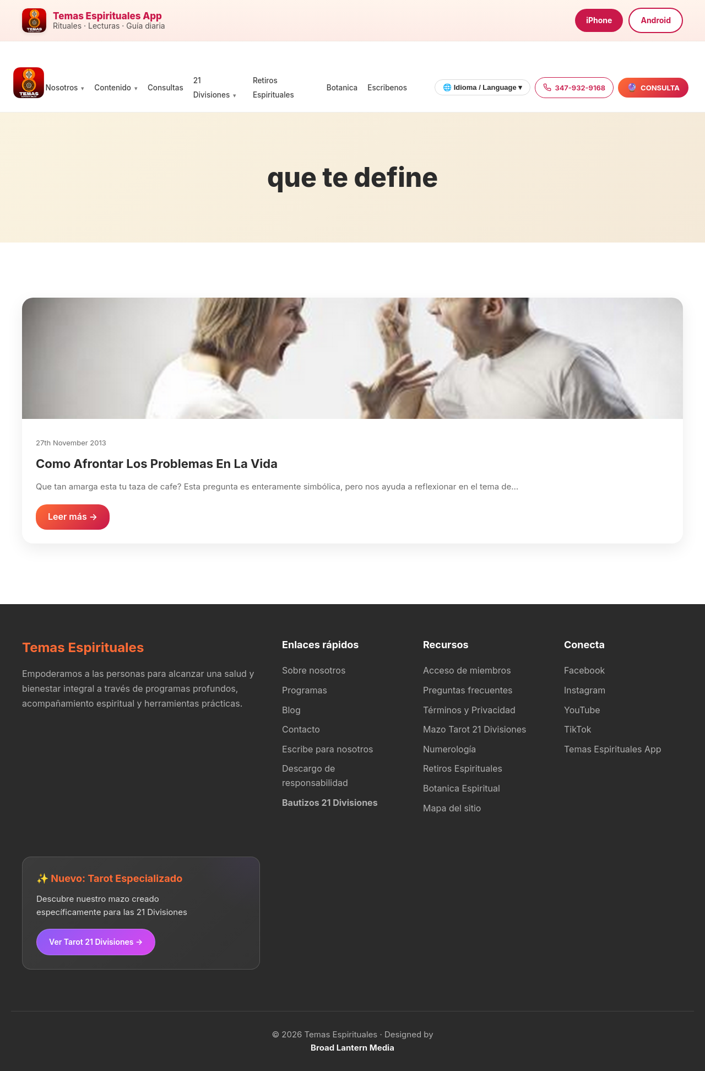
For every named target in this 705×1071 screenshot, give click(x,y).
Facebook (584, 670)
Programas (304, 690)
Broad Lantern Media (352, 1047)
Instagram (584, 690)
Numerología (449, 749)
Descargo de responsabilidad (315, 775)
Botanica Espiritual (461, 788)
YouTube (582, 709)
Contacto (301, 729)
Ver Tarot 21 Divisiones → (96, 941)
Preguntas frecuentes (468, 690)
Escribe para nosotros (327, 749)
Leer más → (72, 516)
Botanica (342, 87)
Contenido (112, 87)
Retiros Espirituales (462, 768)
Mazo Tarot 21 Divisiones (475, 729)
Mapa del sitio (452, 808)
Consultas (165, 87)
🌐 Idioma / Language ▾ (482, 87)
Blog (291, 709)
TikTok (578, 729)
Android (656, 20)
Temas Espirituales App (612, 749)
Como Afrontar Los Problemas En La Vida (157, 463)
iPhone (599, 20)
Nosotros (62, 87)
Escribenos (387, 87)
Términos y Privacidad (469, 709)
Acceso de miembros (467, 670)
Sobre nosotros (313, 670)
